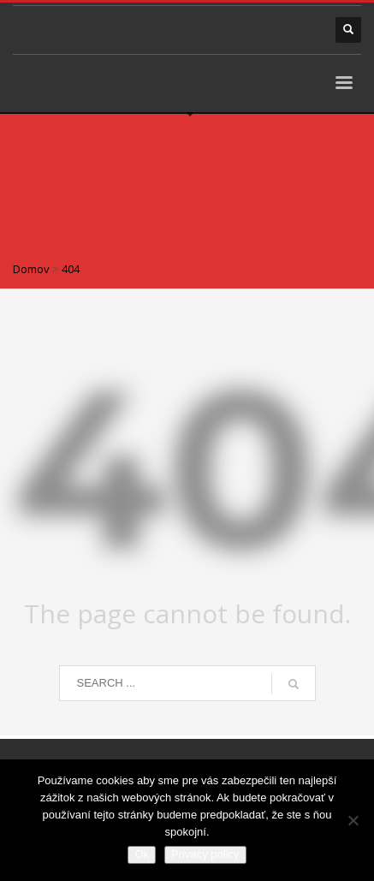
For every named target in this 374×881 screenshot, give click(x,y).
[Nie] (352, 820)
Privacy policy (205, 854)
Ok (141, 854)
